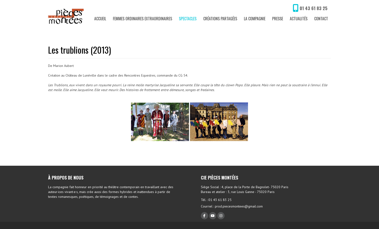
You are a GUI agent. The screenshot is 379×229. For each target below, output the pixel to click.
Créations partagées (220, 18)
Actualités (298, 18)
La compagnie (254, 18)
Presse (277, 18)
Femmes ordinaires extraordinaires (142, 18)
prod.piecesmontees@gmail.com (239, 206)
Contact (321, 18)
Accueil (100, 18)
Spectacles (188, 18)
